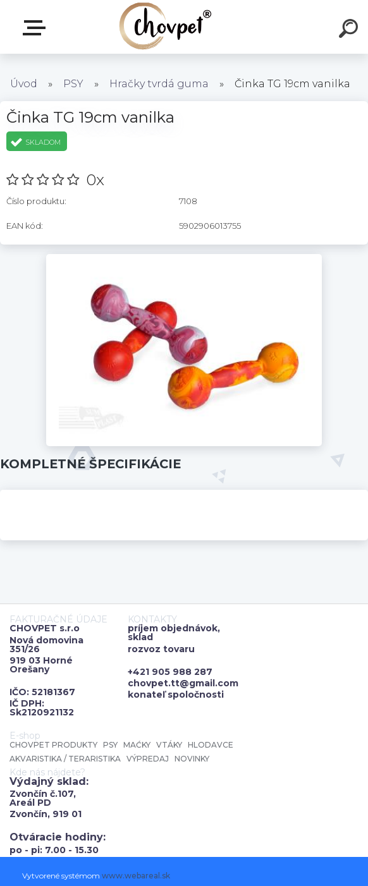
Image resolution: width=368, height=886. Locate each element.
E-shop (36, 27)
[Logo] (165, 27)
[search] (350, 30)
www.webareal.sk (136, 875)
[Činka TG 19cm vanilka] (184, 258)
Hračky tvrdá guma (159, 84)
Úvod (23, 84)
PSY (73, 84)
